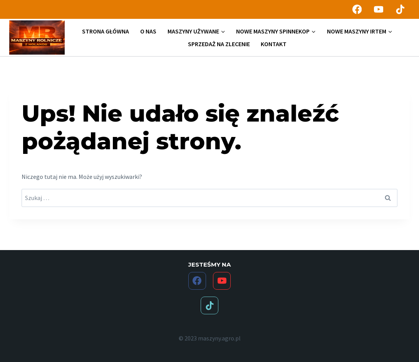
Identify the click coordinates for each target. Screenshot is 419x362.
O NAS (148, 31)
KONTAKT (274, 44)
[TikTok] (400, 9)
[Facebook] (356, 9)
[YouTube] (378, 9)
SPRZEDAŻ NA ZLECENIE (219, 44)
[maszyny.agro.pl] (37, 37)
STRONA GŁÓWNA (105, 31)
